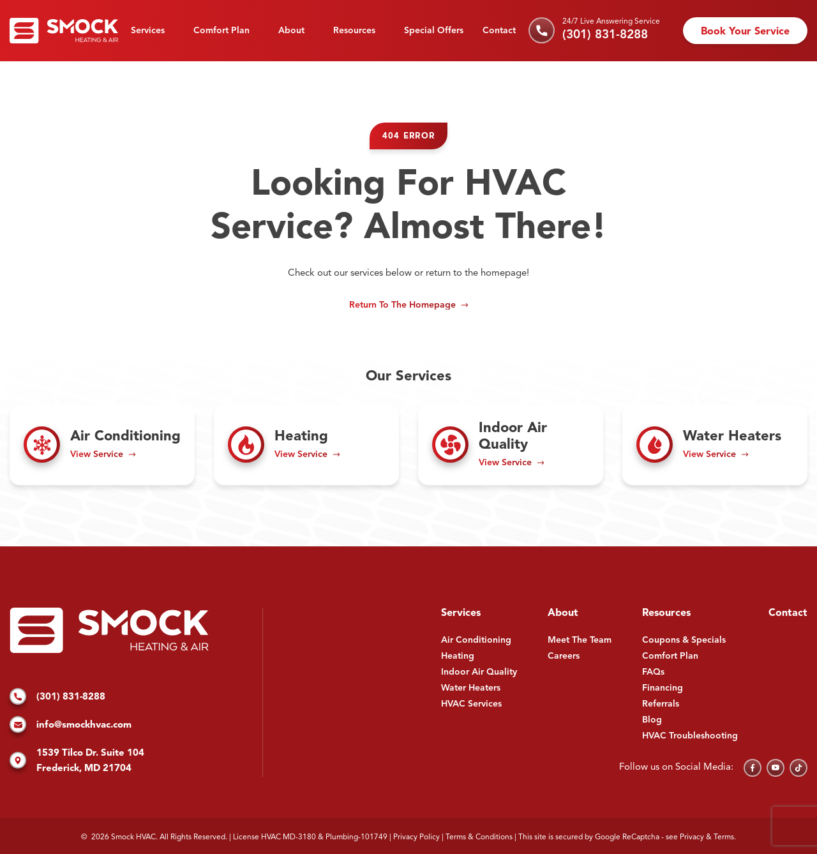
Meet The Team (579, 640)
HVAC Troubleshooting (690, 735)
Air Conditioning (476, 640)
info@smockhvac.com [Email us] (70, 725)
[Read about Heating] (306, 445)
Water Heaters (470, 688)
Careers (564, 656)
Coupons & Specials (684, 640)
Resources (354, 30)
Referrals (660, 704)
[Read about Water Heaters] (714, 445)
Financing (662, 688)
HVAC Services (471, 704)
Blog (652, 719)
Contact (499, 30)
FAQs (653, 672)
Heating (457, 656)
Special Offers (433, 30)
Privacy (692, 837)
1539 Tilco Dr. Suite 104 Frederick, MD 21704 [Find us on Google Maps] (77, 761)
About (291, 30)
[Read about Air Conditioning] (102, 445)
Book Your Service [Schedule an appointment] (745, 32)
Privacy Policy (416, 837)
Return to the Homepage (402, 305)
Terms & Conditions (479, 837)
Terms (724, 837)
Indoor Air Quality (479, 672)
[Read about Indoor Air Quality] (510, 445)
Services (148, 30)
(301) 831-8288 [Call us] (605, 35)
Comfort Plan (221, 30)
